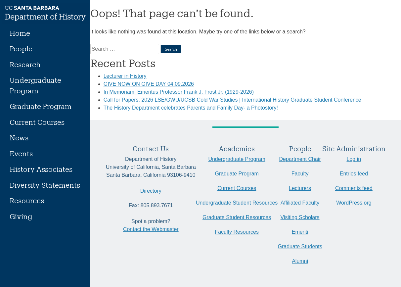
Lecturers (300, 188)
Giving (21, 216)
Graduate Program (40, 106)
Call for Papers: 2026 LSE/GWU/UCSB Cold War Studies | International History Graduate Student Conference (232, 100)
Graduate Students (300, 246)
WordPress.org (353, 203)
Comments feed (354, 188)
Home (20, 33)
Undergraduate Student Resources (237, 203)
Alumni (300, 261)
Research (25, 64)
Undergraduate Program (35, 85)
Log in (353, 159)
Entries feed (354, 173)
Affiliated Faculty (300, 203)
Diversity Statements (45, 185)
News (19, 137)
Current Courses (37, 122)
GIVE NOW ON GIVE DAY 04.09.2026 (149, 84)
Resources (27, 200)
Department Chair (300, 159)
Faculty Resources (237, 232)
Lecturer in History (125, 76)
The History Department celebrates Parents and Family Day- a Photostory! (191, 108)
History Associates (41, 169)
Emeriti (300, 232)
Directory (150, 191)
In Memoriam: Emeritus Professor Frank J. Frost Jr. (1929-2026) (179, 92)
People (21, 48)
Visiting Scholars (300, 217)
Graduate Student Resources (236, 217)
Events (21, 153)
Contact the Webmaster (151, 229)
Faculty (300, 173)
